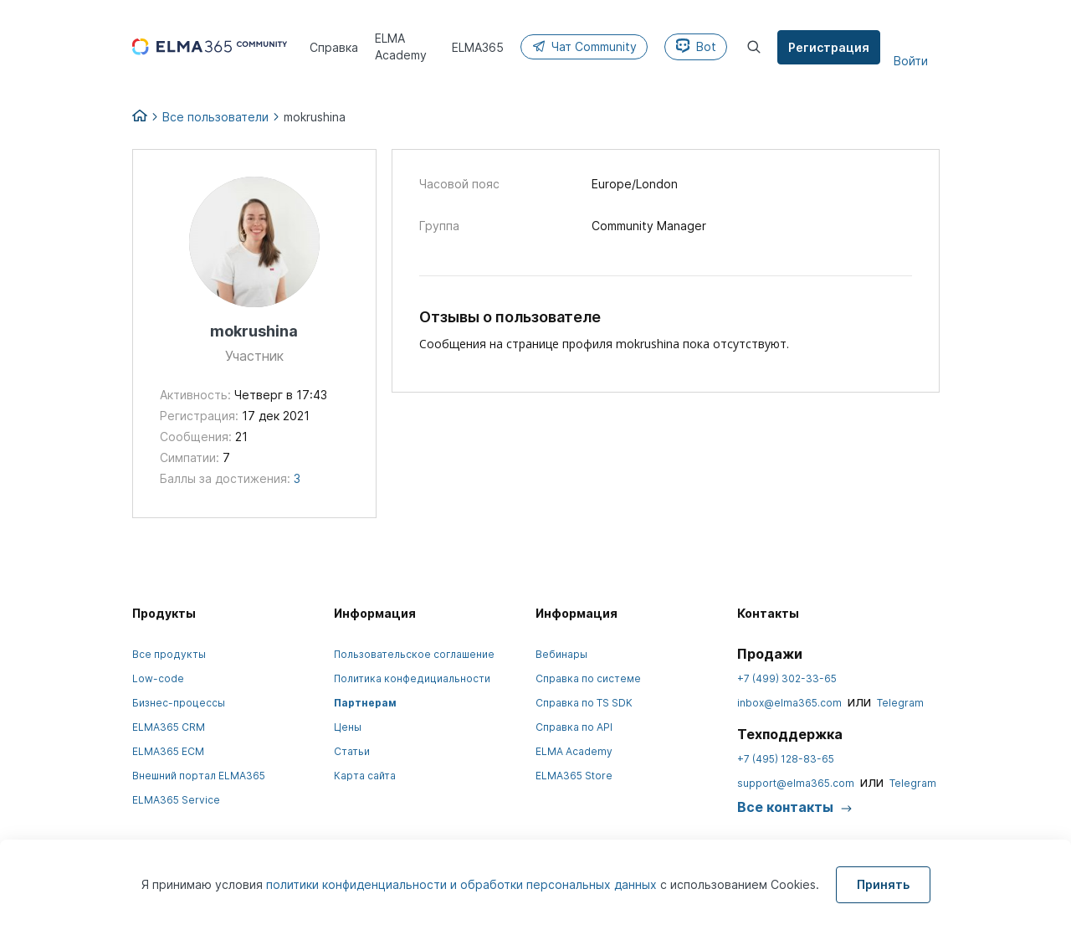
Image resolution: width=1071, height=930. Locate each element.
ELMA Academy (574, 751)
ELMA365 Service (176, 800)
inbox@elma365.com (789, 702)
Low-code (158, 678)
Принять (883, 884)
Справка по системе (588, 678)
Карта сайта (365, 775)
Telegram (900, 702)
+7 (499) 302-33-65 (787, 678)
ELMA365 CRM (168, 727)
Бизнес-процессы (178, 702)
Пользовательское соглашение (414, 654)
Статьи (352, 751)
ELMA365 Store (574, 775)
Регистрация (829, 47)
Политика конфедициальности (412, 678)
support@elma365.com (795, 783)
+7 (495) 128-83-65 (785, 759)
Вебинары (561, 654)
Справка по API (574, 727)
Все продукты (169, 654)
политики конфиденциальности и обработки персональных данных (463, 884)
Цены (347, 727)
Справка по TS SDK (584, 702)
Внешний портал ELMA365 (198, 775)
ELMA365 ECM (168, 751)
